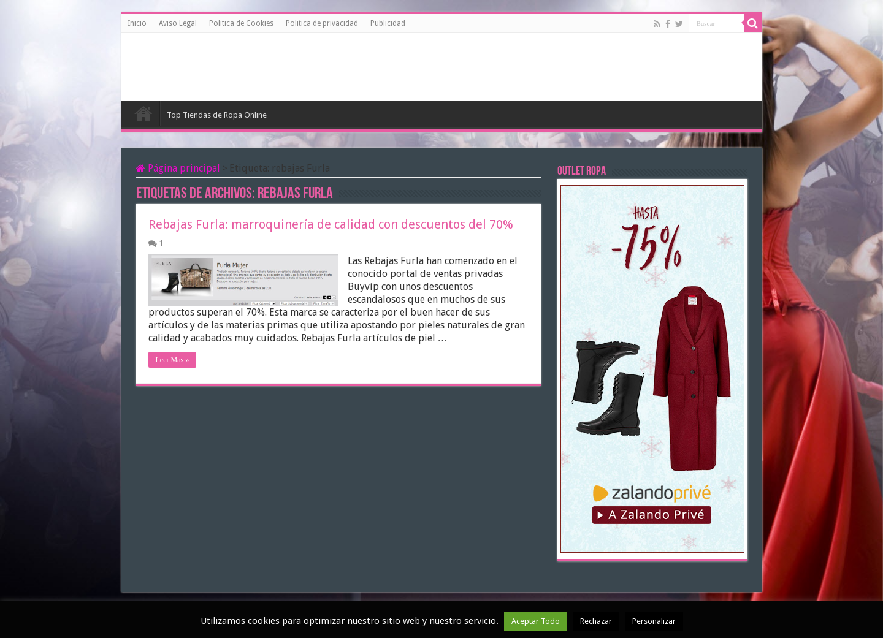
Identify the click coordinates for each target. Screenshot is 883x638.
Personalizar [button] (654, 621)
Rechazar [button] (596, 621)
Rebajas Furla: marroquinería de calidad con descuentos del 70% (330, 224)
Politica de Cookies (241, 23)
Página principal (178, 168)
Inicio (137, 23)
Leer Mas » (172, 359)
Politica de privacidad (322, 23)
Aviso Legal (178, 23)
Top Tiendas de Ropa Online (217, 115)
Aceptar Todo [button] (535, 621)
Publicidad (387, 23)
